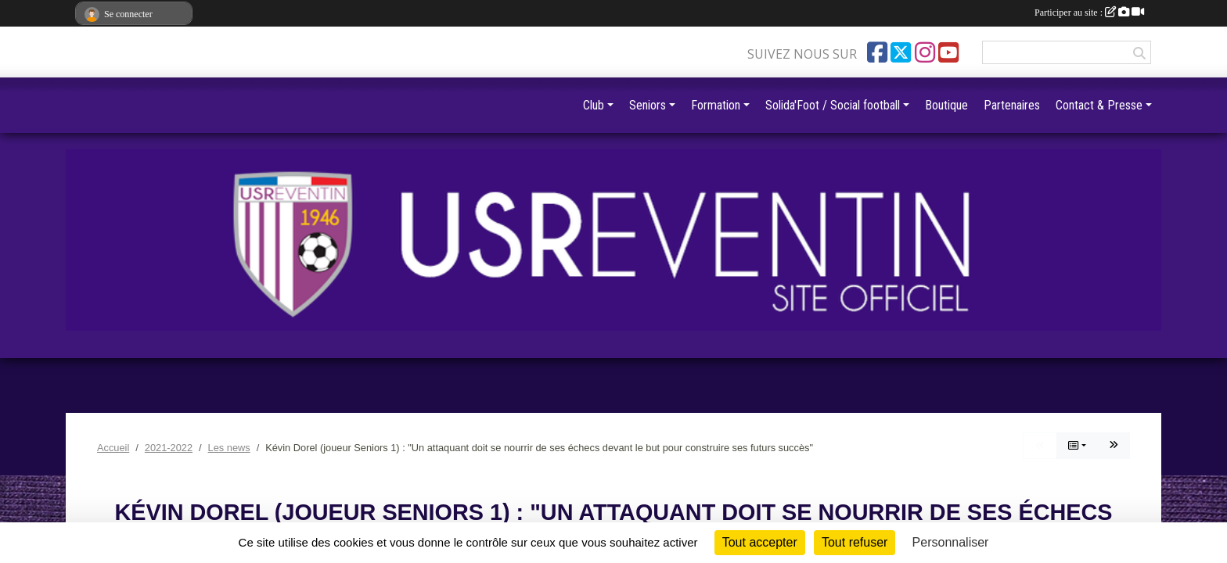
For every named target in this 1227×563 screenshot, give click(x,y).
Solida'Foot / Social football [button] (832, 105)
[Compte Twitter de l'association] (901, 52)
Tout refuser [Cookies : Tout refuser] (854, 542)
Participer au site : (1089, 12)
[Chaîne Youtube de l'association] (948, 52)
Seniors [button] (647, 105)
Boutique (946, 105)
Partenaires (1012, 105)
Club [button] (593, 105)
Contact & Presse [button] (1099, 105)
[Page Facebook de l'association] (877, 52)
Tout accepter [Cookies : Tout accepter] (759, 542)
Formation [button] (715, 105)
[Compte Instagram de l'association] (925, 52)
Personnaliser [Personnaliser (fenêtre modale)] (950, 542)
